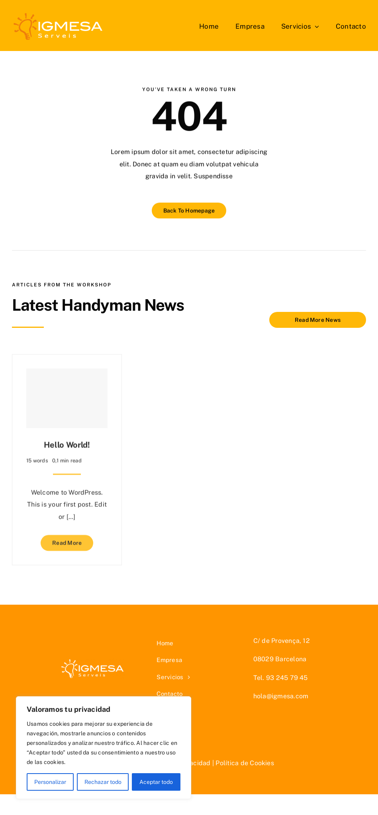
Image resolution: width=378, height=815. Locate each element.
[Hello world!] (67, 395)
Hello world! (67, 442)
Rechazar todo (102, 782)
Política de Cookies (244, 763)
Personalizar (50, 782)
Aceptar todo (156, 782)
